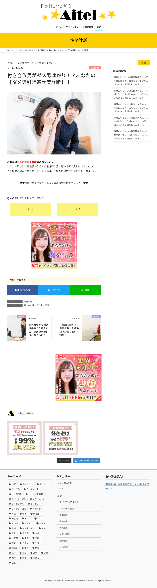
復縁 (14, 528)
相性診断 (63, 540)
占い (39, 518)
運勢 (35, 552)
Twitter (55, 290)
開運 (14, 557)
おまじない (28, 484)
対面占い (29, 523)
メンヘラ (37, 508)
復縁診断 (63, 521)
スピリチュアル (19, 498)
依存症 (36, 513)
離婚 (24, 557)
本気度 (15, 538)
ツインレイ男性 (19, 508)
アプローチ (45, 484)
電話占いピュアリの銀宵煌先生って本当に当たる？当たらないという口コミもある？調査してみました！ (131, 121)
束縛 (27, 538)
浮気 (14, 543)
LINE (86, 290)
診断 (24, 552)
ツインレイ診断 (67, 508)
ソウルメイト (39, 498)
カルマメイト (33, 489)
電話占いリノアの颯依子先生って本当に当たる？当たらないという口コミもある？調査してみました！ (131, 94)
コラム (60, 489)
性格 (29, 305)
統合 (14, 552)
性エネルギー (28, 528)
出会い (28, 518)
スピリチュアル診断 (69, 502)
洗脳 (37, 538)
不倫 (14, 513)
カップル (16, 489)
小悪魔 (42, 523)
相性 (27, 547)
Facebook (24, 290)
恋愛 (37, 305)
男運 (37, 543)
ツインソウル (18, 503)
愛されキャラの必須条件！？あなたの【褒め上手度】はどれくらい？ (38, 330)
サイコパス (17, 494)
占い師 (15, 523)
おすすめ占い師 (64, 482)
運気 (46, 552)
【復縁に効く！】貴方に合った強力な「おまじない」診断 (69, 330)
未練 (37, 533)
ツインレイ (36, 503)
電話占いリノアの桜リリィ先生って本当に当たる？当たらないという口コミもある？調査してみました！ (131, 108)
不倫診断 (63, 514)
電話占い (37, 557)
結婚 (37, 547)
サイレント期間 (36, 494)
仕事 (24, 513)
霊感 (14, 562)
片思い (25, 543)
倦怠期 (15, 518)
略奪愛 (15, 547)
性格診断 (95, 67)
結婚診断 (63, 547)
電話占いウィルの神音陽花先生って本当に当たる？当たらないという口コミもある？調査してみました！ (131, 81)
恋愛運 (46, 305)
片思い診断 (64, 534)
